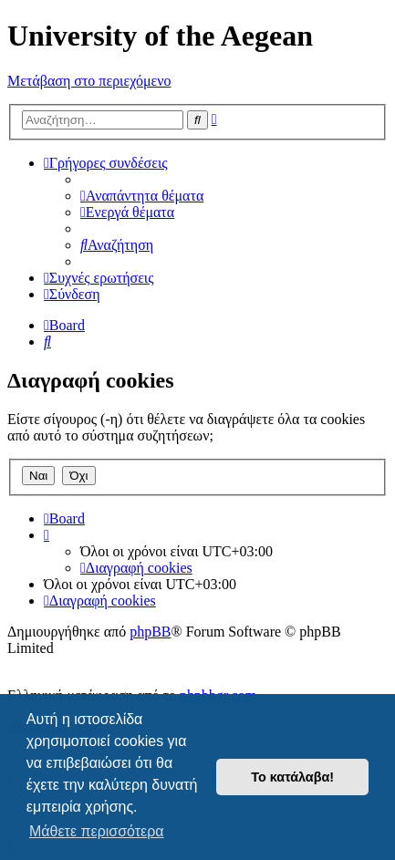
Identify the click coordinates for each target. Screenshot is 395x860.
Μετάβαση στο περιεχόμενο (89, 80)
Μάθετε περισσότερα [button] (96, 831)
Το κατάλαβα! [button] (292, 777)
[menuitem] (141, 195)
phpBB (150, 631)
